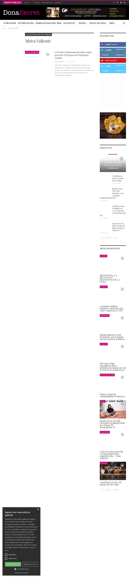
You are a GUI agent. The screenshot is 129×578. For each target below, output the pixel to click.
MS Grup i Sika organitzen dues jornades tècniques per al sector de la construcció (113, 163)
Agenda (6, 109)
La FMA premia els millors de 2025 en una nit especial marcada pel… (113, 211)
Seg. (109, 238)
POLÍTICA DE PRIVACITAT (62, 568)
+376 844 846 (97, 547)
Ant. (103, 238)
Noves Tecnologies (107, 375)
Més (111, 23)
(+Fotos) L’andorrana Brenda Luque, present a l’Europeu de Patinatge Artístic (73, 55)
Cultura (103, 256)
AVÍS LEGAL (79, 568)
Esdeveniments (32, 52)
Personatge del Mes (48, 23)
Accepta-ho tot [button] (13, 564)
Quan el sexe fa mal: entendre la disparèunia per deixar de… (118, 227)
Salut (103, 401)
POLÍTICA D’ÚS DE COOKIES (97, 568)
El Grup (26, 2)
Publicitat (57, 2)
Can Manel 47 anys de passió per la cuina (117, 178)
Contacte (36, 2)
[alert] (21, 541)
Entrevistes (26, 23)
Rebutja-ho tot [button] (30, 564)
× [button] (38, 509)
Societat (69, 23)
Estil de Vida (97, 23)
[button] (21, 569)
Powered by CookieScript (21, 573)
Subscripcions (47, 2)
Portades (10, 23)
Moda (82, 23)
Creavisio (122, 574)
